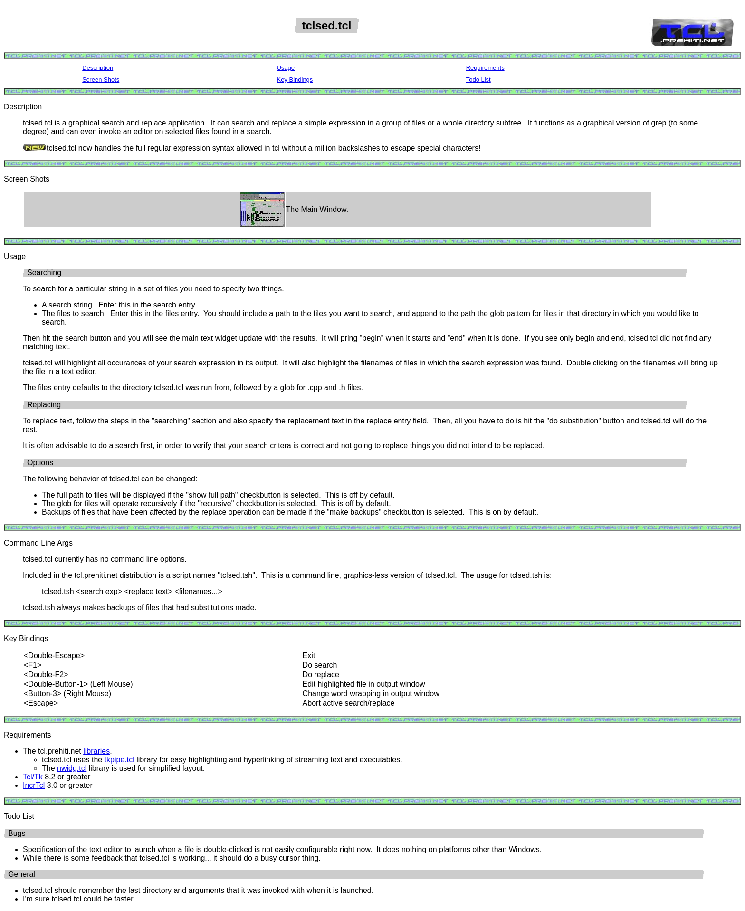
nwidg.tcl (71, 768)
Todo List (478, 79)
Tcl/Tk (33, 777)
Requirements (485, 67)
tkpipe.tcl (119, 760)
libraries (96, 751)
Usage (286, 67)
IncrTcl (34, 785)
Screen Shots (100, 79)
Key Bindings (295, 79)
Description (97, 67)
